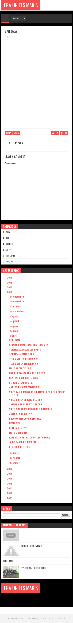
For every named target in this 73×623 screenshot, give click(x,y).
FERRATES (9, 261)
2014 (10, 473)
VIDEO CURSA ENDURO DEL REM (25, 399)
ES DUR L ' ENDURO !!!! (21, 382)
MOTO (8, 133)
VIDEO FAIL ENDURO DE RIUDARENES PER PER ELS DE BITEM (37, 393)
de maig (14, 331)
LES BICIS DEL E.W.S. (20, 447)
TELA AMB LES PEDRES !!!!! (23, 359)
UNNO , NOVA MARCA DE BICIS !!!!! (27, 373)
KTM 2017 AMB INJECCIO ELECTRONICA (29, 437)
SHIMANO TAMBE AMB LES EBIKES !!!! (28, 345)
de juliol (15, 321)
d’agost (14, 316)
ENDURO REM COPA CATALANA (25, 418)
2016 (10, 292)
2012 (10, 483)
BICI (7, 238)
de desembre (17, 296)
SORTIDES (9, 244)
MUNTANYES (10, 255)
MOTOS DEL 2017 (18, 432)
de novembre (17, 301)
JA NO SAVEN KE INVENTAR (23, 442)
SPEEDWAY (14, 340)
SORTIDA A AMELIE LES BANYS (25, 349)
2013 (10, 478)
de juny (14, 326)
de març (14, 453)
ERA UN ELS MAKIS (21, 5)
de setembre (17, 311)
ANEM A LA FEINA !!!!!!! (21, 414)
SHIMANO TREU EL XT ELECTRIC (26, 404)
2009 (10, 498)
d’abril (14, 336)
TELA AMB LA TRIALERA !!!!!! (24, 363)
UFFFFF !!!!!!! (8, 561)
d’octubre (15, 306)
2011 (9, 488)
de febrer (15, 457)
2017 (10, 287)
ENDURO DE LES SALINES (31, 546)
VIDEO (16, 133)
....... (23, 531)
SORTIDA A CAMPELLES (21, 354)
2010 (10, 493)
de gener (15, 462)
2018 (10, 282)
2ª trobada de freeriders (33, 568)
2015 (10, 468)
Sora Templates (27, 618)
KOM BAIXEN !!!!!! (18, 428)
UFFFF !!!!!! (14, 423)
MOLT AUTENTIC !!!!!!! (20, 368)
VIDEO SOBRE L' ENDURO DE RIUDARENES (30, 409)
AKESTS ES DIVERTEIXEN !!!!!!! (24, 387)
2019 (10, 277)
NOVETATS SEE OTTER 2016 (23, 378)
